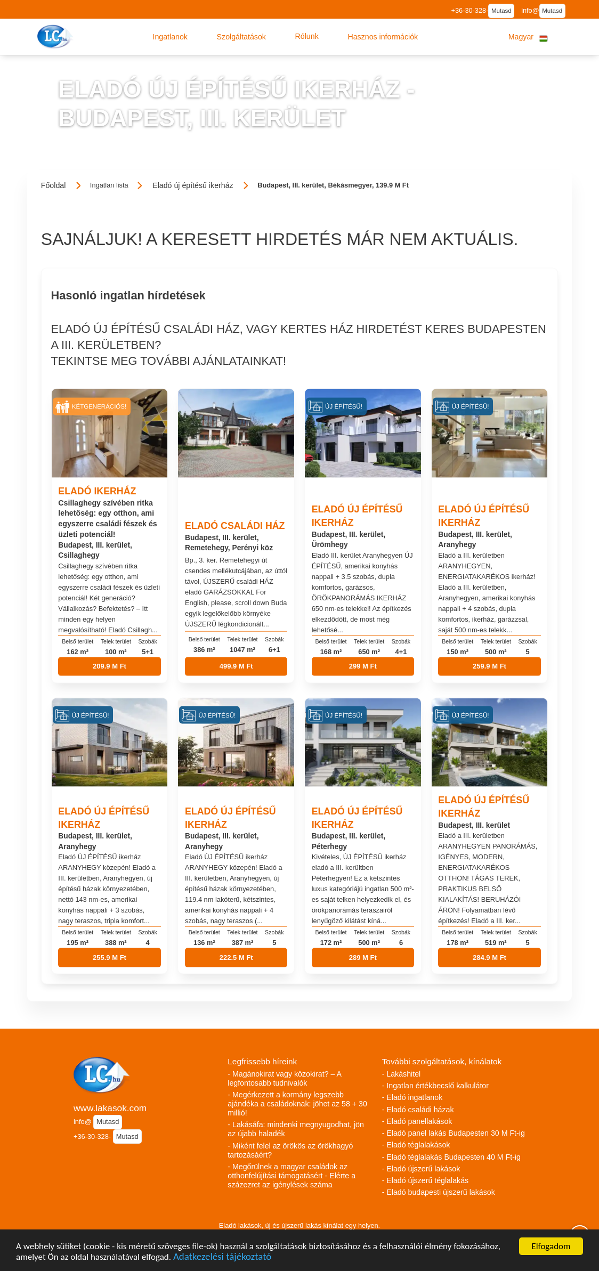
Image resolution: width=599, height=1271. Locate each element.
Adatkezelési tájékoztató (222, 1258)
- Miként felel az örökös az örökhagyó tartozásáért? (290, 1150)
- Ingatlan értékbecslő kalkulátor (435, 1085)
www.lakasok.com (110, 1108)
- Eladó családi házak (418, 1109)
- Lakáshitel (401, 1074)
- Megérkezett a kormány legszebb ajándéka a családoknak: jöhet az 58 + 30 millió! (297, 1103)
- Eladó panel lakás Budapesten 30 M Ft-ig (453, 1133)
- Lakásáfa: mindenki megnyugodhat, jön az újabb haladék (296, 1129)
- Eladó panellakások (417, 1121)
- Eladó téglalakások (416, 1144)
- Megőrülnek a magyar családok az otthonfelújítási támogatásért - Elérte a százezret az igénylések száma (291, 1175)
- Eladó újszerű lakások (421, 1168)
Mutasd (501, 10)
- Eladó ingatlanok (412, 1097)
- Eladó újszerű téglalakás (425, 1180)
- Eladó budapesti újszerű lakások (438, 1192)
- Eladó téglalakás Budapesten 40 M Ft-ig (451, 1157)
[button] (170, 36)
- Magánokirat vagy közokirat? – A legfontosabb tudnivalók (284, 1078)
